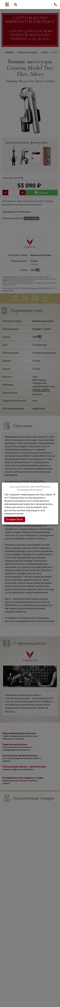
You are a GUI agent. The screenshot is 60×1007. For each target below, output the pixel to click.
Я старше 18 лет (14, 519)
